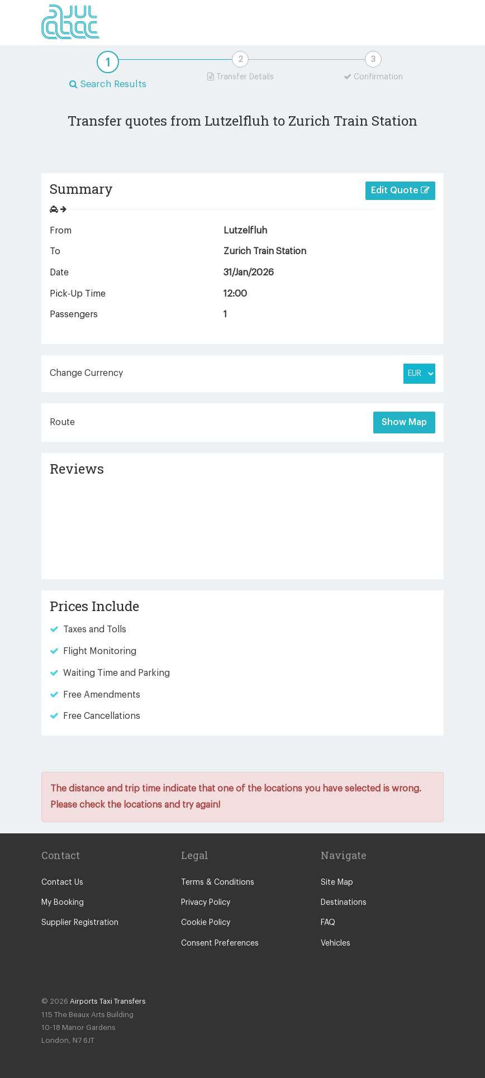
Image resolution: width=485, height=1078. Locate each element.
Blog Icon (96, 975)
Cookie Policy (205, 923)
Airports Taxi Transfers (108, 1001)
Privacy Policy (205, 903)
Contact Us (62, 882)
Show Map (404, 422)
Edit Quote (400, 190)
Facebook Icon (51, 975)
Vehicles (335, 943)
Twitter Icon (74, 975)
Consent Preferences (220, 943)
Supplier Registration (79, 923)
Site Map (337, 882)
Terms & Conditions (217, 882)
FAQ (328, 923)
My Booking (62, 903)
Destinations (344, 903)
